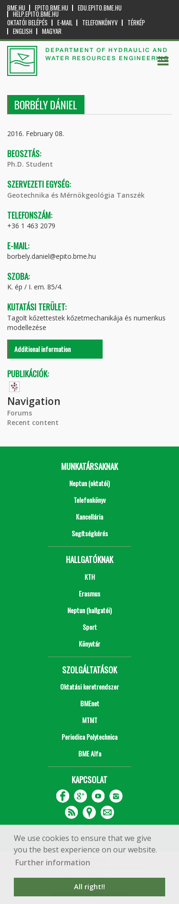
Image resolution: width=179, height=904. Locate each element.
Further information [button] (52, 862)
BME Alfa (89, 753)
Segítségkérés (90, 533)
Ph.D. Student (30, 164)
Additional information (42, 349)
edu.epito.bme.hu (100, 8)
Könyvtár (89, 643)
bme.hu (16, 8)
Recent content (33, 422)
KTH (89, 577)
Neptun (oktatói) (89, 483)
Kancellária (89, 516)
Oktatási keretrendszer (89, 686)
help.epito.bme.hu (36, 14)
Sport (90, 627)
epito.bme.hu (51, 8)
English (22, 31)
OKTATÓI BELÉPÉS (27, 23)
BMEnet (89, 703)
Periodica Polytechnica (89, 737)
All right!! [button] (89, 886)
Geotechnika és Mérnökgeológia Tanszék (76, 195)
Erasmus (89, 593)
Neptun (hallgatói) (89, 610)
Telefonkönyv (100, 23)
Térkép (136, 23)
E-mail (65, 23)
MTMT (89, 720)
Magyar (52, 31)
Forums (19, 412)
